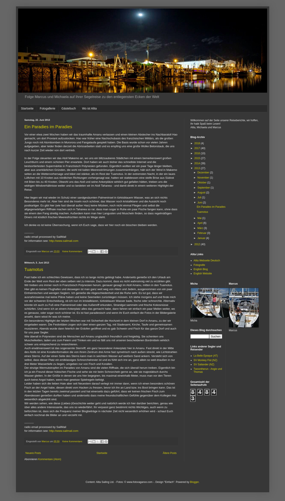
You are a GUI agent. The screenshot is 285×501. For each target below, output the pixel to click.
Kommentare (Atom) (49, 459)
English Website (203, 273)
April (200, 223)
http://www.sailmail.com (63, 240)
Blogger (194, 482)
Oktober (202, 182)
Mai (199, 218)
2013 (197, 168)
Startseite (27, 108)
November (203, 177)
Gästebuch (69, 108)
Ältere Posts (170, 453)
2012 (197, 244)
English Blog (201, 269)
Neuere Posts (33, 453)
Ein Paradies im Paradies (48, 126)
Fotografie (199, 264)
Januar (201, 238)
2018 (197, 143)
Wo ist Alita (89, 108)
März (200, 228)
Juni (200, 202)
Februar (202, 233)
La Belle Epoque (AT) (206, 355)
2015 (197, 158)
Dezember (203, 172)
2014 (197, 163)
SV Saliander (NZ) (204, 364)
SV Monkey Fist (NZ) (205, 360)
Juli (199, 197)
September (204, 187)
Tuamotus (33, 269)
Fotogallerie (47, 108)
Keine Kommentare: (72, 251)
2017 (197, 148)
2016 (197, 153)
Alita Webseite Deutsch (207, 260)
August (201, 192)
